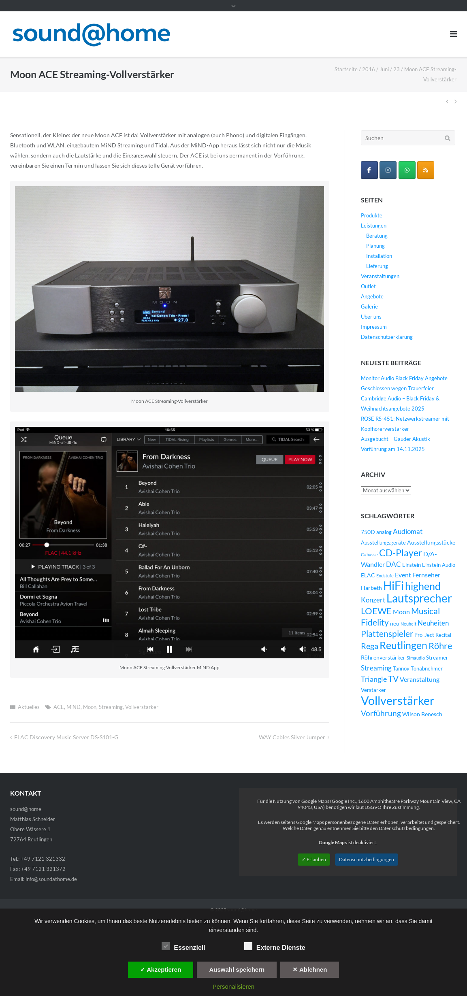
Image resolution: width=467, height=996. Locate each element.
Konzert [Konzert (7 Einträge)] (373, 600)
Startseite (346, 69)
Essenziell (183, 946)
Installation (379, 256)
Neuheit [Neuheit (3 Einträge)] (408, 623)
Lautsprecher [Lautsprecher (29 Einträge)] (419, 598)
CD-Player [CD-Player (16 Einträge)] (400, 552)
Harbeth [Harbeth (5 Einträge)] (371, 587)
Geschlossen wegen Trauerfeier (397, 388)
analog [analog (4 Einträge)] (384, 532)
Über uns (371, 316)
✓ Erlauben (314, 859)
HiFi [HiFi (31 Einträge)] (393, 585)
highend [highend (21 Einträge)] (423, 586)
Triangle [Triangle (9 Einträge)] (374, 679)
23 (396, 69)
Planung (375, 246)
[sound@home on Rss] (425, 170)
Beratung (377, 235)
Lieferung (377, 266)
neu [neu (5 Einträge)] (394, 623)
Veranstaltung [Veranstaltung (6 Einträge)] (419, 679)
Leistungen (373, 225)
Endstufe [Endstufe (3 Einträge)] (385, 575)
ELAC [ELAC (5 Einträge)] (368, 575)
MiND (73, 707)
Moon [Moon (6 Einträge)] (401, 611)
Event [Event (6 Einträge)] (403, 575)
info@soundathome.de (51, 879)
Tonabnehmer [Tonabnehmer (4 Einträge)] (427, 669)
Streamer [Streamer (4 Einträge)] (437, 658)
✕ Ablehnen (309, 969)
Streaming (111, 707)
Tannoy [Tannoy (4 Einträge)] (401, 669)
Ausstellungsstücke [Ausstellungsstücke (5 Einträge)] (431, 542)
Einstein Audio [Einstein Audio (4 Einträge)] (438, 565)
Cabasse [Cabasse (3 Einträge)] (369, 554)
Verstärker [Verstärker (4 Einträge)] (373, 690)
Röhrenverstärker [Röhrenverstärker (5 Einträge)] (383, 657)
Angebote (372, 296)
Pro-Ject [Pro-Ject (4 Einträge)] (424, 635)
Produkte (371, 215)
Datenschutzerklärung (387, 337)
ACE (58, 707)
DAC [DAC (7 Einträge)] (393, 564)
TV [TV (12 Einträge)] (393, 678)
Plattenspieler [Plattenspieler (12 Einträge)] (387, 633)
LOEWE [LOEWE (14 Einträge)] (376, 610)
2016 (368, 69)
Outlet (368, 286)
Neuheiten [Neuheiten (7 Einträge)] (433, 623)
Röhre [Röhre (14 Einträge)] (440, 645)
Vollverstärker (141, 707)
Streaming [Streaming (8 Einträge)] (376, 668)
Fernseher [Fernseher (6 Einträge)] (426, 575)
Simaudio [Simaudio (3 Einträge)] (416, 657)
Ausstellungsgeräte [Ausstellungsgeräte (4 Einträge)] (383, 543)
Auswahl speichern (236, 969)
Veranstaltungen (380, 276)
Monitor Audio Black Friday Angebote (404, 378)
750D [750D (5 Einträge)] (368, 531)
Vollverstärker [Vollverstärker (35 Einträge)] (398, 700)
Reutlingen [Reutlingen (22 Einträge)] (403, 645)
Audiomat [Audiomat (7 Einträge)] (407, 532)
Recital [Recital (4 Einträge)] (443, 635)
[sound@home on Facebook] (369, 170)
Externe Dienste (274, 946)
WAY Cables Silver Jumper (292, 737)
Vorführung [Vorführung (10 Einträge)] (381, 713)
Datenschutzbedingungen (366, 859)
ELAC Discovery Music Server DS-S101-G (66, 737)
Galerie (369, 306)
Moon (89, 707)
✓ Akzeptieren (160, 969)
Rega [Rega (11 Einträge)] (369, 646)
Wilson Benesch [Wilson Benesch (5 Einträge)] (422, 714)
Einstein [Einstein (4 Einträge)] (411, 565)
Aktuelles (29, 707)
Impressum (374, 326)
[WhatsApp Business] (407, 170)
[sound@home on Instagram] (388, 170)
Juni (384, 69)
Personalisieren (233, 986)
